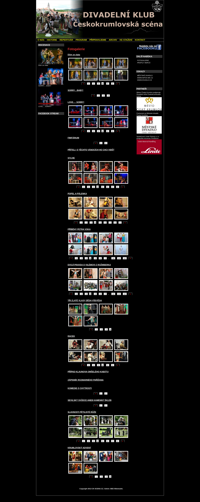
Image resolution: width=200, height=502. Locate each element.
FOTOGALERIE (143, 60)
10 (113, 258)
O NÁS (41, 40)
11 (119, 258)
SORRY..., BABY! (44, 86)
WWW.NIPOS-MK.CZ (145, 78)
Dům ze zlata (43, 65)
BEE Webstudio (116, 489)
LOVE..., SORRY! (44, 106)
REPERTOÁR (66, 40)
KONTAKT (140, 40)
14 (125, 294)
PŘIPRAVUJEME (97, 40)
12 (125, 258)
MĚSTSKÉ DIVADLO (145, 75)
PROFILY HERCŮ (143, 63)
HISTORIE (52, 40)
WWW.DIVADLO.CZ (144, 80)
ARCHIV (113, 40)
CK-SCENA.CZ (97, 489)
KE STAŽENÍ (126, 40)
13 (119, 294)
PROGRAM (81, 40)
